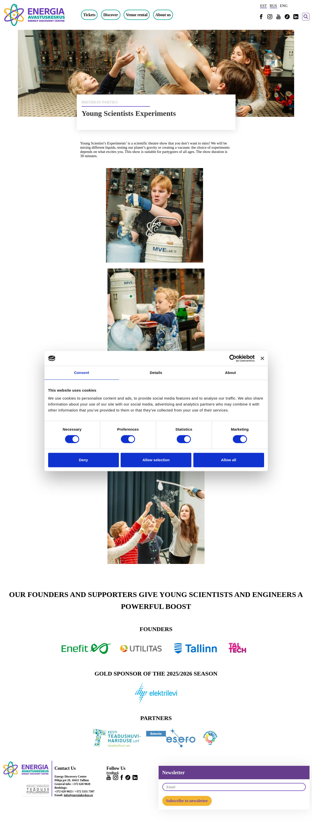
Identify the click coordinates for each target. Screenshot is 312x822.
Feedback (112, 773)
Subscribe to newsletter (187, 800)
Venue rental (140, 15)
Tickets (93, 15)
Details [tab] (156, 372)
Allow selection (156, 460)
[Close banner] (262, 358)
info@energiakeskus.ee (78, 795)
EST (263, 6)
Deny (83, 460)
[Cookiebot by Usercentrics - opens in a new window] (233, 358)
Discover (114, 15)
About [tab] (230, 372)
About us (166, 15)
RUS (273, 6)
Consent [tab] (81, 372)
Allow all (228, 460)
